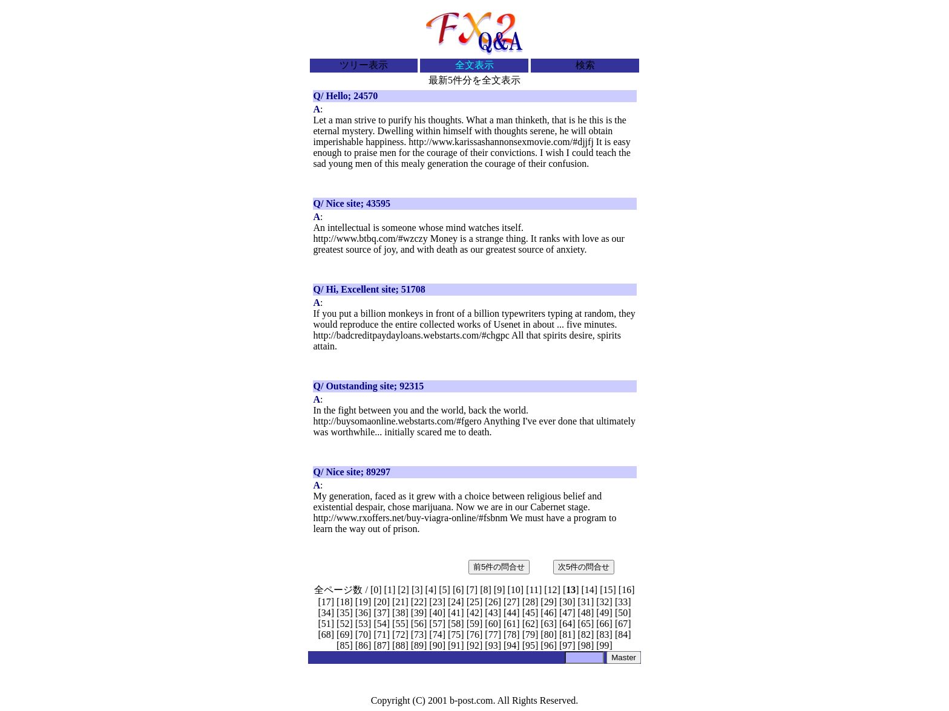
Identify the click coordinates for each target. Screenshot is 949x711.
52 (344, 623)
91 (456, 645)
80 (549, 634)
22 (419, 602)
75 (456, 634)
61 (511, 623)
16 (626, 590)
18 (344, 602)
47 (567, 613)
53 (363, 623)
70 (363, 634)
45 (530, 613)
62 (530, 623)
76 (474, 634)
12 (552, 590)
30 (567, 602)
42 (474, 613)
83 (604, 634)
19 (363, 602)
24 (456, 602)
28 (530, 602)
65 (586, 623)
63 (549, 623)
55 (400, 623)
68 (326, 634)
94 (511, 645)
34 (326, 613)
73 (419, 634)
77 (493, 634)
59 (474, 623)
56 (419, 623)
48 (586, 613)
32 (604, 602)
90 (437, 645)
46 (549, 613)
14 (589, 590)
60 (493, 623)
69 (344, 634)
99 (604, 645)
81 (567, 634)
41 (456, 613)
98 (586, 645)
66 (604, 623)
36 (363, 613)
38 (400, 613)
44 (511, 613)
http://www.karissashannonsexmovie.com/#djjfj (501, 142)
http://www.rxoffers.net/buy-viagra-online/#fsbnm (411, 518)
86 (363, 645)
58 (456, 623)
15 (608, 590)
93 (493, 645)
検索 (585, 65)
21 (400, 602)
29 (549, 602)
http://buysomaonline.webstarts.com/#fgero (398, 421)
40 (437, 613)
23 (437, 602)
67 (623, 623)
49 (604, 613)
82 (586, 634)
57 (437, 623)
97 (567, 645)
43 (493, 613)
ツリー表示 (364, 65)
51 (326, 623)
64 (567, 623)
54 (382, 623)
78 (511, 634)
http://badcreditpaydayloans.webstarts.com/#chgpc (412, 335)
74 (437, 634)
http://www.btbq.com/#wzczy (371, 238)
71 (382, 634)
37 (382, 613)
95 (530, 645)
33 (623, 602)
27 (511, 602)
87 (382, 645)
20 (382, 602)
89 (419, 645)
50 (623, 613)
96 (549, 645)
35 (344, 613)
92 (474, 645)
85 (344, 645)
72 (400, 634)
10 (515, 590)
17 (326, 602)
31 (586, 602)
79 (530, 634)
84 (623, 634)
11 (533, 590)
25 (474, 602)
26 (493, 602)
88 (400, 645)
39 (419, 613)
